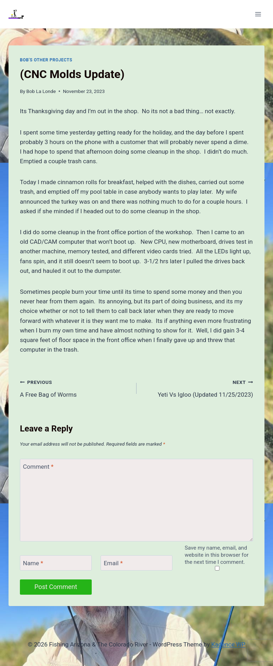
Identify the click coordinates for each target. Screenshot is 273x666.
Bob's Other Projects (46, 59)
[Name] (56, 563)
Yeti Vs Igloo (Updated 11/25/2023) (198, 387)
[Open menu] (257, 14)
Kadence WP (228, 644)
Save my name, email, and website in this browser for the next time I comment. (217, 555)
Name (33, 563)
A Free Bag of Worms (75, 387)
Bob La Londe (41, 91)
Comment (38, 466)
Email (113, 563)
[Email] (136, 563)
